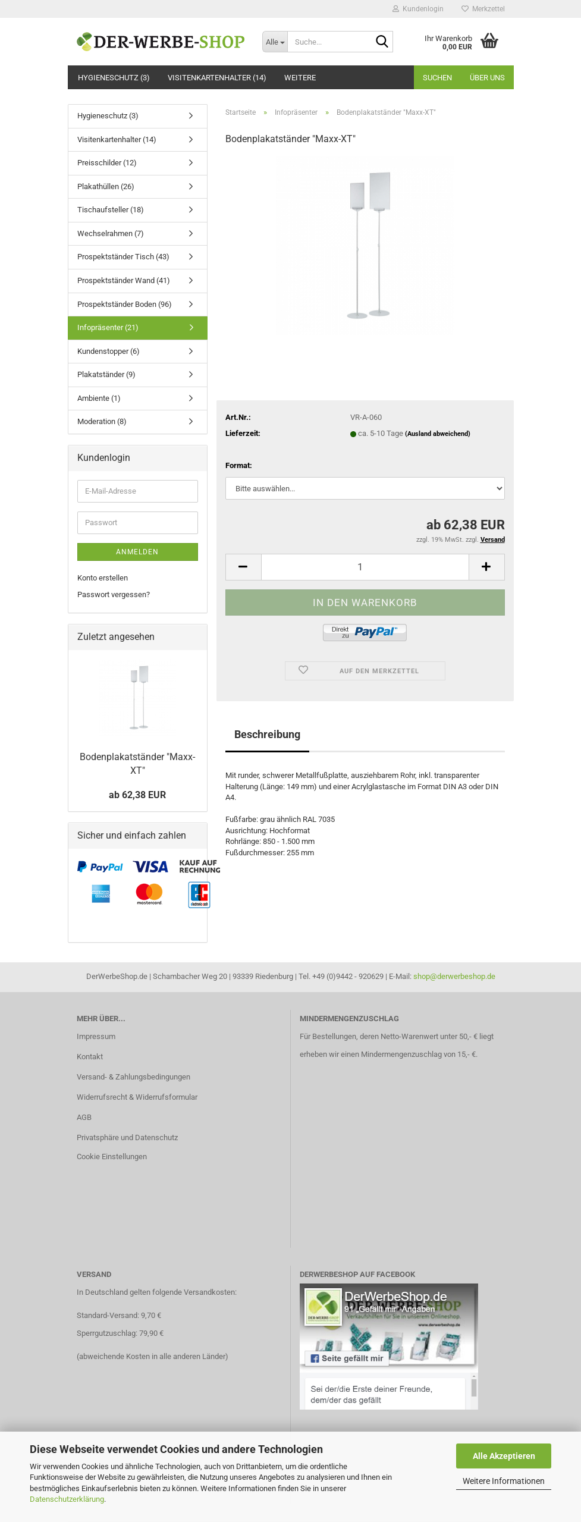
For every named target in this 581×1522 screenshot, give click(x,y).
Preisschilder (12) (107, 162)
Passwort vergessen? (113, 594)
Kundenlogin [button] (418, 9)
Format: (238, 465)
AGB (84, 1117)
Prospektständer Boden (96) (124, 304)
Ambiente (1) (99, 398)
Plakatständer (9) (106, 374)
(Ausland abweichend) (437, 434)
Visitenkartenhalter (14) (217, 77)
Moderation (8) (102, 421)
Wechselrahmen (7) (110, 233)
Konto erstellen (102, 577)
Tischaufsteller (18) (110, 209)
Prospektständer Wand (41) (123, 280)
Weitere (300, 77)
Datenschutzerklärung (67, 1499)
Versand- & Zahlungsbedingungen (133, 1076)
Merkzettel (483, 9)
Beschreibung (267, 734)
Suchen (437, 77)
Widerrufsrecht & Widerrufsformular (137, 1097)
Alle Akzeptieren (504, 1456)
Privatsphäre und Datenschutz (127, 1137)
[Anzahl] (365, 567)
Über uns (487, 77)
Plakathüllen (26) (105, 186)
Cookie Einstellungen (112, 1156)
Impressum (96, 1036)
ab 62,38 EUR (137, 795)
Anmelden (137, 552)
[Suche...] (274, 41)
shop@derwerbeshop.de (454, 976)
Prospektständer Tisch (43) (123, 256)
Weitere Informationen (504, 1481)
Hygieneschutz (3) (114, 77)
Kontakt (90, 1056)
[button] (243, 567)
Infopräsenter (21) (108, 327)
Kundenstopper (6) (108, 351)
